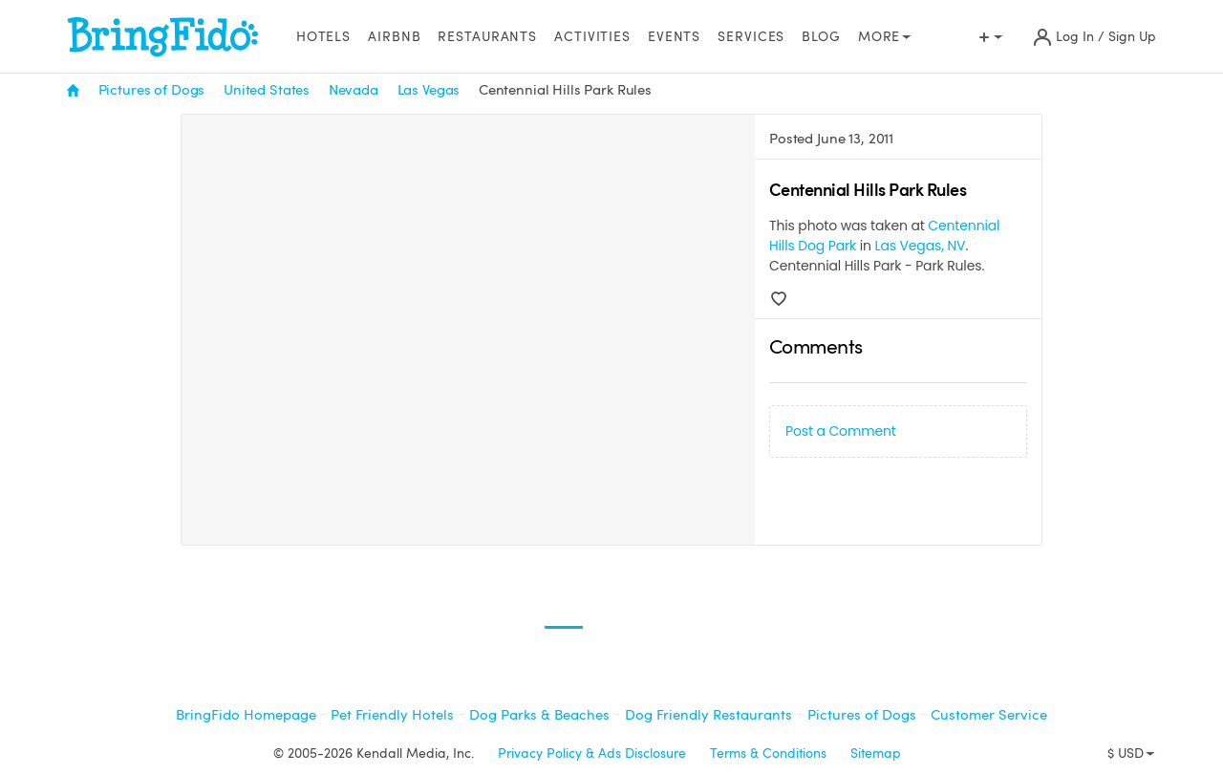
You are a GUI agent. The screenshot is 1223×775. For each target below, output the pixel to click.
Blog (821, 37)
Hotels (323, 37)
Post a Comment (840, 431)
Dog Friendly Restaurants (708, 714)
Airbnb (394, 37)
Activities (592, 37)
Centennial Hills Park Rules (565, 89)
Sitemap (875, 753)
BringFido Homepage (246, 714)
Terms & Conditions (768, 753)
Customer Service (989, 714)
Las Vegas (429, 89)
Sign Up (1132, 37)
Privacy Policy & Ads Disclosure (592, 753)
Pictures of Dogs (151, 89)
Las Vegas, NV (920, 245)
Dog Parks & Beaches (539, 714)
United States (267, 89)
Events (674, 37)
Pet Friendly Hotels (392, 714)
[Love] (778, 299)
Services (751, 37)
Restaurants (487, 37)
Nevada (353, 89)
